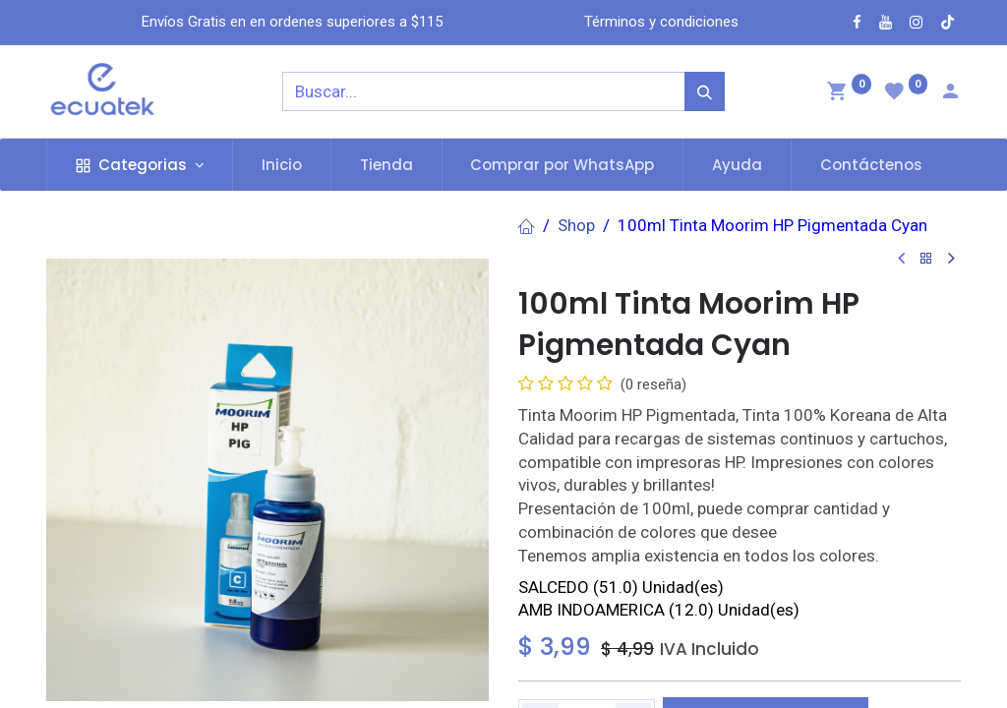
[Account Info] (950, 93)
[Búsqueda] (704, 91)
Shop (576, 225)
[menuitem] (281, 165)
